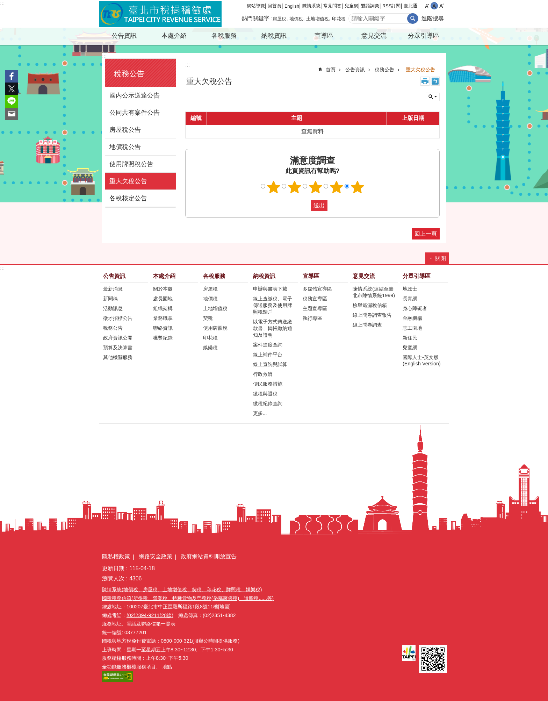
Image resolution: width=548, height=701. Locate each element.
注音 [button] (435, 81)
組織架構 (163, 308)
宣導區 (324, 35)
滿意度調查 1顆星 (273, 187)
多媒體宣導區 (317, 289)
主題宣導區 (315, 308)
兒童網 (351, 5)
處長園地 (163, 298)
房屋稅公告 (125, 129)
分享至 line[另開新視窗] (11, 101)
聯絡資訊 (163, 328)
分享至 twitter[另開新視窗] (11, 89)
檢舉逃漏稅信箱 (370, 305)
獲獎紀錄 (163, 338)
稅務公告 (129, 73)
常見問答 (332, 5)
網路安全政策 (155, 556)
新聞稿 (110, 298)
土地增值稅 (317, 18)
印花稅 (339, 18)
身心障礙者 (415, 308)
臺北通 (410, 5)
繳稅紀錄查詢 (267, 403)
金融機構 (412, 318)
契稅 (208, 318)
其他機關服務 (117, 357)
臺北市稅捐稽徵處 (160, 14)
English (291, 6)
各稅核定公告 (128, 198)
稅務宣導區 (315, 298)
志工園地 (412, 328)
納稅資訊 (274, 35)
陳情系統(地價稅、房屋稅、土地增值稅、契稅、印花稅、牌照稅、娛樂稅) (182, 589)
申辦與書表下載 (270, 289)
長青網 (410, 298)
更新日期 (113, 568)
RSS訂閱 (391, 5)
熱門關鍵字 (255, 18)
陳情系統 (311, 5)
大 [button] (441, 5)
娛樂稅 (210, 347)
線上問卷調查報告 (372, 315)
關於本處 (163, 289)
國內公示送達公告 (134, 95)
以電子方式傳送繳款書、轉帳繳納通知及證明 (272, 328)
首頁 (331, 69)
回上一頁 (425, 234)
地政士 (410, 289)
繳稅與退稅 (265, 393)
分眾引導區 (423, 35)
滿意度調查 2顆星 (294, 187)
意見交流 (374, 35)
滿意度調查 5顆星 (357, 187)
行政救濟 (263, 374)
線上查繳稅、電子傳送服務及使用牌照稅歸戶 (272, 305)
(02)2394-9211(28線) (150, 615)
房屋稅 (279, 18)
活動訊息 (113, 308)
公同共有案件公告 (134, 112)
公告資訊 (124, 35)
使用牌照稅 (215, 328)
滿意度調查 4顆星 (336, 187)
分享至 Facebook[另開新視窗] (11, 76)
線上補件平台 (267, 354)
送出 (304, 205)
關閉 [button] (433, 97)
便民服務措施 (267, 384)
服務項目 (146, 667)
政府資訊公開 (117, 338)
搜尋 (412, 18)
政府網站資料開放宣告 (209, 556)
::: (2, 3)
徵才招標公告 (117, 318)
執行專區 (312, 318)
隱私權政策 (116, 556)
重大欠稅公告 (128, 181)
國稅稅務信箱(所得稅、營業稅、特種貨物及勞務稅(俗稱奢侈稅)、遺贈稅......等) (188, 598)
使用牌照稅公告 (131, 163)
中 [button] (434, 5)
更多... (260, 413)
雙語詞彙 (370, 5)
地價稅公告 (125, 146)
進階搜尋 (432, 18)
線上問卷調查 (367, 325)
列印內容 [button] (425, 81)
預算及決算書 (117, 347)
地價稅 (296, 18)
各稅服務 (224, 35)
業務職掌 (163, 318)
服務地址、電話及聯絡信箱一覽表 (138, 624)
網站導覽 (256, 5)
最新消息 (113, 289)
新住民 (410, 338)
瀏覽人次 (113, 578)
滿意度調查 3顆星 (315, 187)
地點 (167, 667)
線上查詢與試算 (270, 364)
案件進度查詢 (267, 345)
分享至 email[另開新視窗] (11, 114)
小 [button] (427, 5)
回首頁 (274, 5)
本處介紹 (174, 35)
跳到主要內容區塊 (3, 3)
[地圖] (224, 606)
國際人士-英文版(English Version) (422, 360)
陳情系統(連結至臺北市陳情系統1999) (374, 292)
